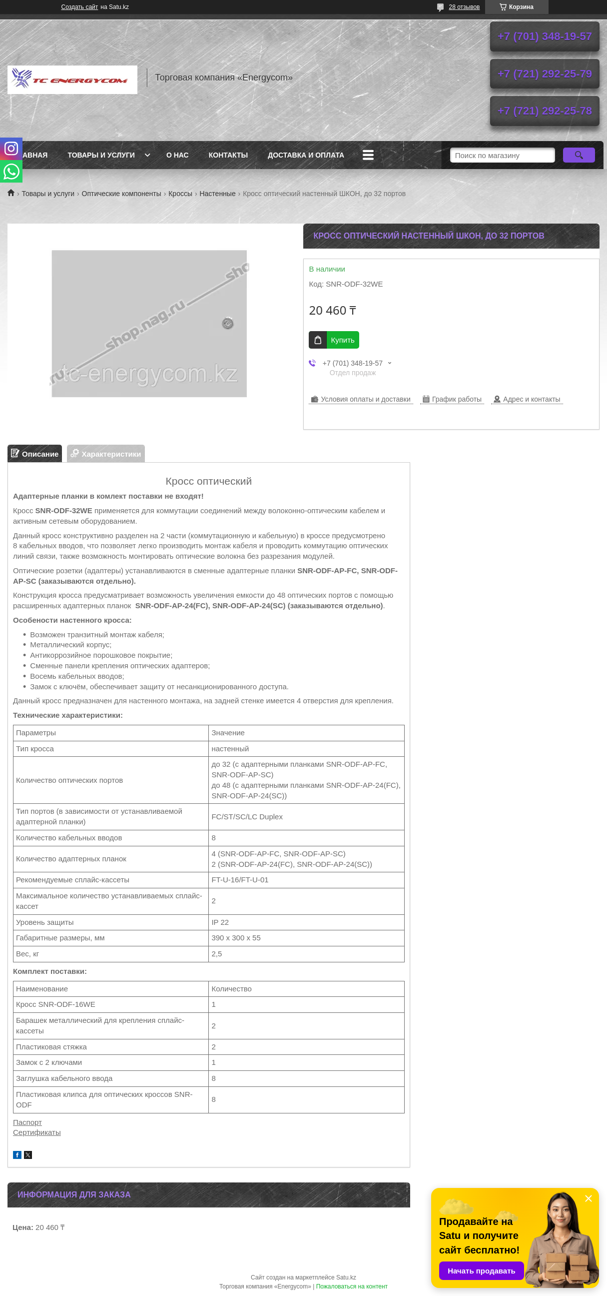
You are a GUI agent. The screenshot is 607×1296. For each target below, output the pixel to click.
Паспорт (27, 1122)
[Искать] (579, 155)
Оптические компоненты (121, 194)
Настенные (217, 194)
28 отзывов (464, 7)
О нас (177, 155)
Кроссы (180, 194)
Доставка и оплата (306, 155)
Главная (31, 155)
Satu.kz (346, 1277)
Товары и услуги (101, 155)
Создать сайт (79, 7)
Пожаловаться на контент (352, 1286)
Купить (342, 340)
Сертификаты (37, 1132)
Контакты (228, 155)
